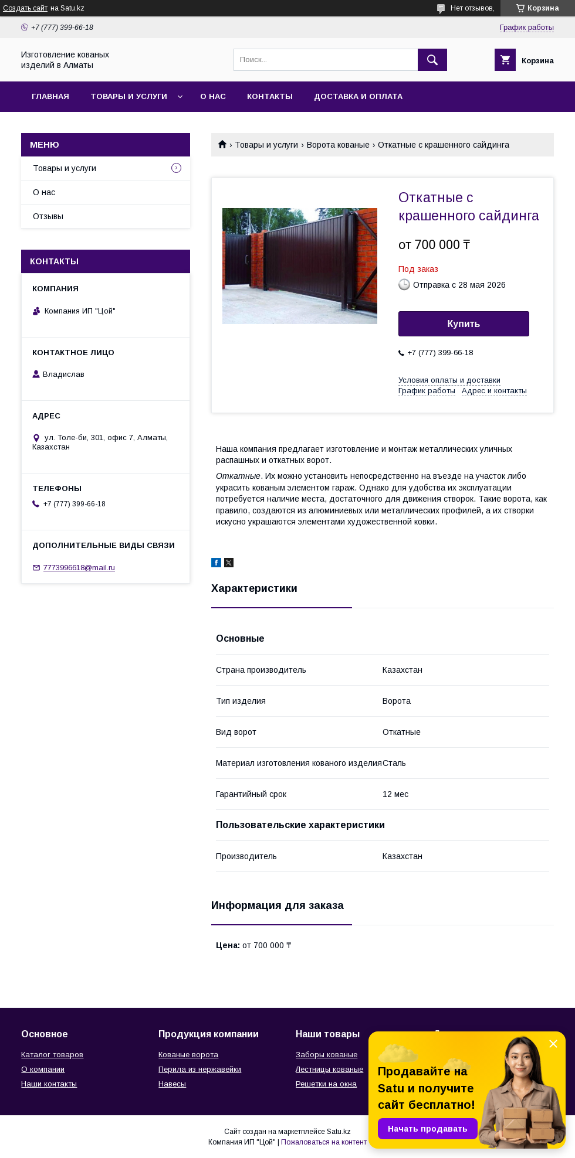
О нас (213, 96)
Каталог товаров (52, 1054)
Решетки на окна (326, 1083)
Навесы (172, 1083)
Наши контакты (49, 1083)
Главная (50, 96)
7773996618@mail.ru (79, 567)
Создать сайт (25, 8)
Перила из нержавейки (199, 1069)
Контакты (270, 96)
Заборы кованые (326, 1054)
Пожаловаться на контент (324, 1142)
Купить (464, 324)
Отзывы (48, 216)
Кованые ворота (188, 1054)
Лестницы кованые (329, 1069)
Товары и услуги (128, 96)
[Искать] (432, 60)
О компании (43, 1069)
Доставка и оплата (358, 96)
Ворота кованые (338, 144)
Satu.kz (339, 1132)
